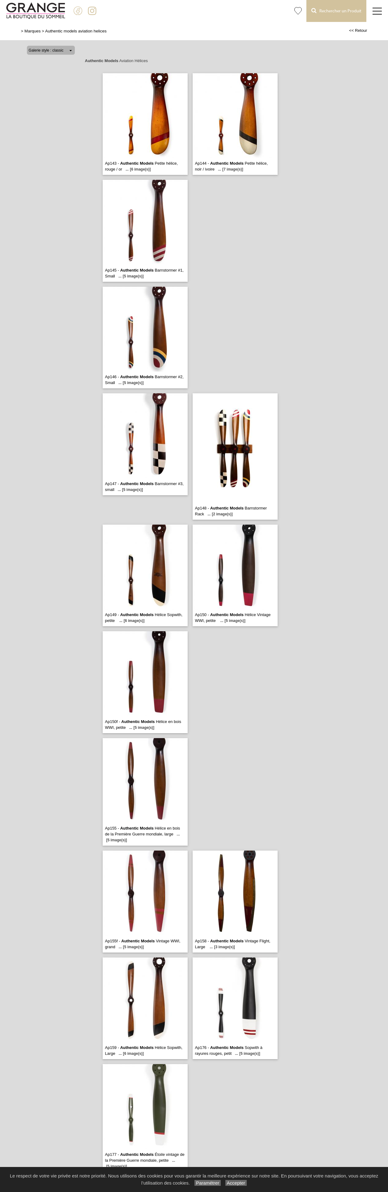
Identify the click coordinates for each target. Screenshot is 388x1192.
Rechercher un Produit (336, 11)
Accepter (236, 1183)
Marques (32, 31)
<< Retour (358, 30)
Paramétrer (207, 1183)
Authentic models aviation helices (76, 31)
